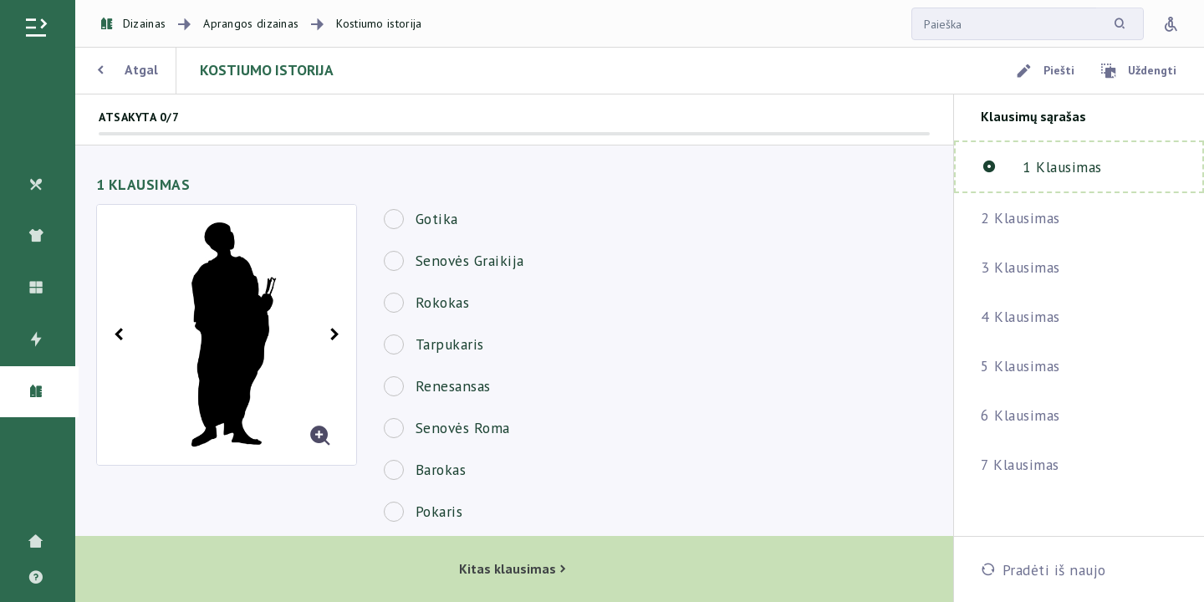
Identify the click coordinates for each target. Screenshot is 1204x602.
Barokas (441, 469)
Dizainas (132, 23)
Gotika (437, 218)
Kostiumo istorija (378, 23)
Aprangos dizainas (250, 23)
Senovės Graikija (470, 260)
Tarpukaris (450, 344)
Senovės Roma (463, 427)
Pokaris (439, 511)
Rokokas (443, 302)
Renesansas (453, 385)
